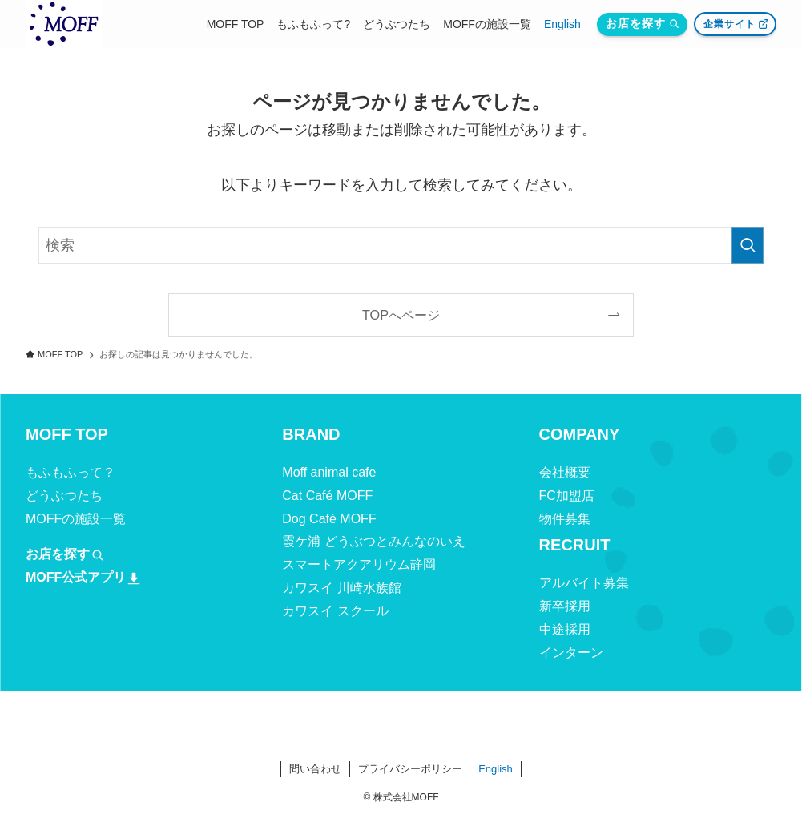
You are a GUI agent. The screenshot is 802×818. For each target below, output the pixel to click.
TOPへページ (401, 315)
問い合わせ (315, 769)
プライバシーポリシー (410, 769)
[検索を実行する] (747, 245)
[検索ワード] (401, 245)
